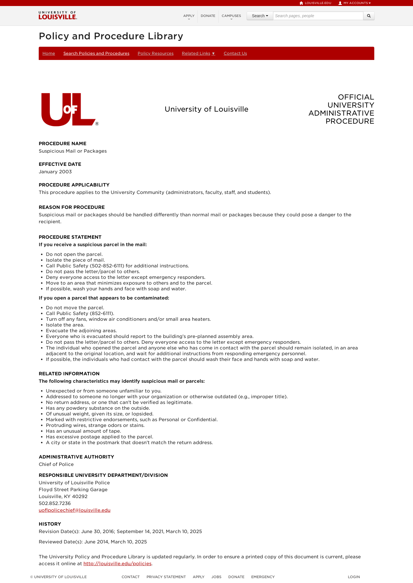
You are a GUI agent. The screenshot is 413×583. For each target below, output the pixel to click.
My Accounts (354, 3)
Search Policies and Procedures (96, 53)
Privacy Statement (166, 577)
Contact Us (235, 53)
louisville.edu (315, 3)
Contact (131, 577)
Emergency (263, 577)
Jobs (216, 577)
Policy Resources (156, 53)
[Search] (369, 15)
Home (48, 53)
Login (354, 577)
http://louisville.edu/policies (117, 563)
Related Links (198, 53)
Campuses (231, 17)
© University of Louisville (58, 577)
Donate (208, 16)
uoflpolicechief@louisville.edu (74, 510)
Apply (188, 17)
